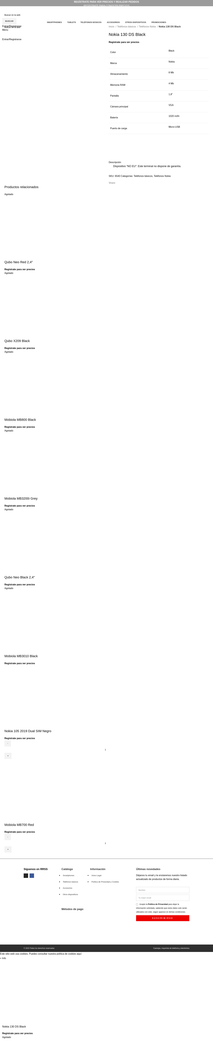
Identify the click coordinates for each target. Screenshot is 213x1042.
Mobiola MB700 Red (19, 825)
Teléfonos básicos (127, 26)
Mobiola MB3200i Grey (21, 498)
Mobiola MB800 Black (20, 420)
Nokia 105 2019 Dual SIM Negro (27, 731)
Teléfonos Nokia (147, 26)
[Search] (106, 15)
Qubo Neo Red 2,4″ (18, 262)
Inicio (112, 26)
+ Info (3, 958)
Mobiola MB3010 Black (21, 656)
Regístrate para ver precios (124, 42)
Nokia (172, 61)
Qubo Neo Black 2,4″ (19, 577)
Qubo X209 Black (17, 341)
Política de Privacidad (158, 904)
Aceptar (13, 958)
